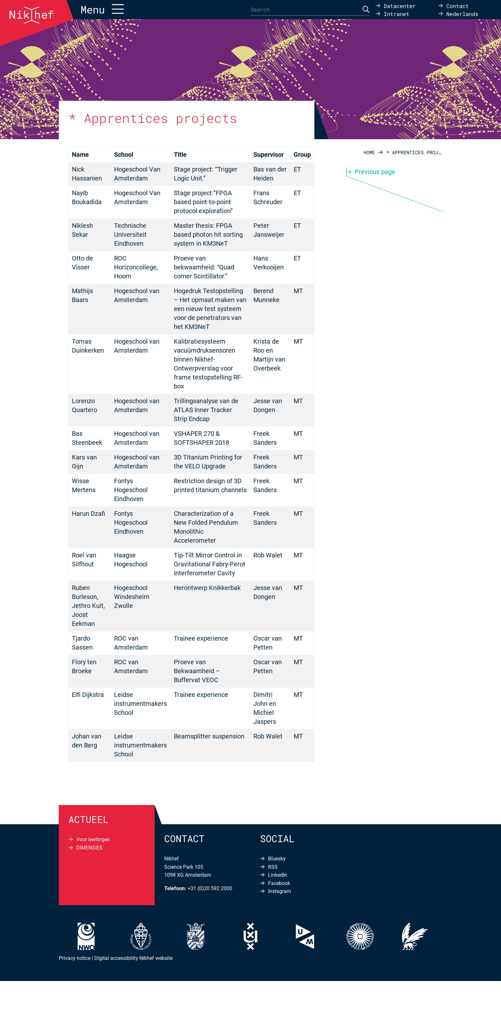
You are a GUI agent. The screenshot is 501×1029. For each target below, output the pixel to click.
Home (369, 152)
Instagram (279, 891)
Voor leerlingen (93, 839)
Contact (457, 5)
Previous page (375, 172)
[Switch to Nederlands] (458, 13)
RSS (273, 867)
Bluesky (277, 859)
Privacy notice (74, 958)
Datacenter (400, 5)
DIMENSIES (89, 848)
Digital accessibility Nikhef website (133, 958)
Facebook (279, 883)
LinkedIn (277, 875)
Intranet (396, 13)
